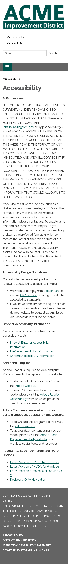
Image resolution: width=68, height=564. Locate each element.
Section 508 (52, 291)
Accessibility (15, 37)
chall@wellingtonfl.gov (19, 127)
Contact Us (14, 43)
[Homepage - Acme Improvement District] (34, 17)
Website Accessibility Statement (27, 545)
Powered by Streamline (20, 550)
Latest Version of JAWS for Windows (34, 462)
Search (53, 53)
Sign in (44, 550)
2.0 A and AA (28, 295)
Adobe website (25, 386)
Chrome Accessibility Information (32, 356)
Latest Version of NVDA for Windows (34, 466)
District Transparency (19, 540)
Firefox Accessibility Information (31, 351)
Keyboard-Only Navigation (28, 479)
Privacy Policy (13, 535)
